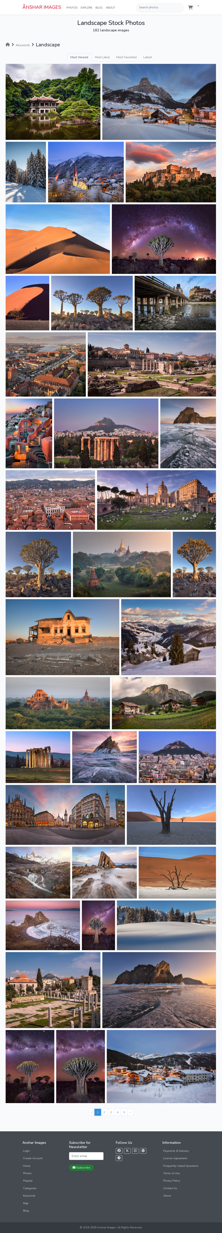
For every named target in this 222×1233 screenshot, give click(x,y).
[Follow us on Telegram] (119, 1158)
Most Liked (102, 57)
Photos (73, 7)
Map (25, 1203)
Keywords (29, 1196)
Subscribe (81, 1167)
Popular (28, 1181)
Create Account (33, 1158)
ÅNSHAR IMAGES (41, 7)
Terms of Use (171, 1173)
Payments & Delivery (176, 1151)
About (111, 7)
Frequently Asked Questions (180, 1166)
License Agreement (175, 1158)
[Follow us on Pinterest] (143, 1151)
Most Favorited (126, 57)
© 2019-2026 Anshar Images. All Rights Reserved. (111, 1227)
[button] (197, 6)
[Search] (180, 7)
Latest (147, 57)
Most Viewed (79, 57)
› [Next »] (130, 1112)
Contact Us (170, 1188)
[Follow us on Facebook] (119, 1151)
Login (26, 1151)
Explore (87, 7)
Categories (30, 1188)
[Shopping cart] (190, 7)
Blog (100, 7)
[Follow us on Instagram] (135, 1151)
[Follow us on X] (127, 1151)
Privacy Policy (171, 1181)
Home (26, 1166)
